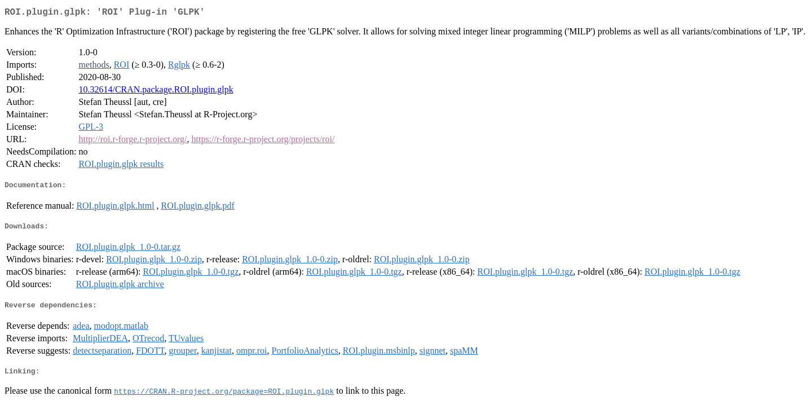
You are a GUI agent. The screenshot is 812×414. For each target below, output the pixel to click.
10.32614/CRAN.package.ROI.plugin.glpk (155, 91)
